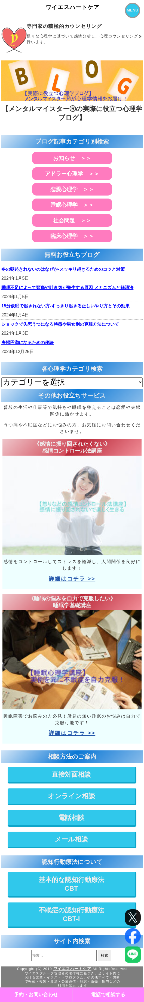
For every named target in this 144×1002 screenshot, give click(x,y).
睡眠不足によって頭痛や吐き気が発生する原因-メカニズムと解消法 (67, 287)
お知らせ (64, 158)
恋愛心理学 (64, 189)
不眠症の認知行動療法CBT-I (71, 914)
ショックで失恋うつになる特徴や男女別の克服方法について (60, 324)
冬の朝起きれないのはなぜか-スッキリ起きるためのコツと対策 (63, 269)
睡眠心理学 (64, 205)
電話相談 (71, 817)
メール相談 (71, 839)
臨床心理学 (64, 236)
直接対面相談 (71, 774)
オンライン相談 (71, 796)
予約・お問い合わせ (36, 994)
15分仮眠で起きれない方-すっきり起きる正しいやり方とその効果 (65, 306)
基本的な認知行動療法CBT (71, 884)
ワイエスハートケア (73, 7)
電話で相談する (108, 994)
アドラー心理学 (64, 174)
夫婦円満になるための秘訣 (27, 342)
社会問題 (64, 220)
